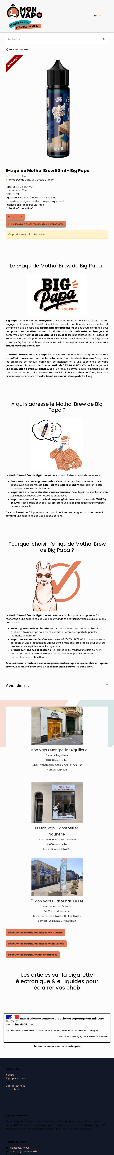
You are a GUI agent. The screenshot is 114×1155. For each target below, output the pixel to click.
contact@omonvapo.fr (23, 1151)
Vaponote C (15, 217)
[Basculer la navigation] (105, 16)
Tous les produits (17, 49)
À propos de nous (16, 1078)
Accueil (10, 1075)
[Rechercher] (104, 39)
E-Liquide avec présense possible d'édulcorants (36, 224)
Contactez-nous (15, 1085)
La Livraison (12, 1089)
